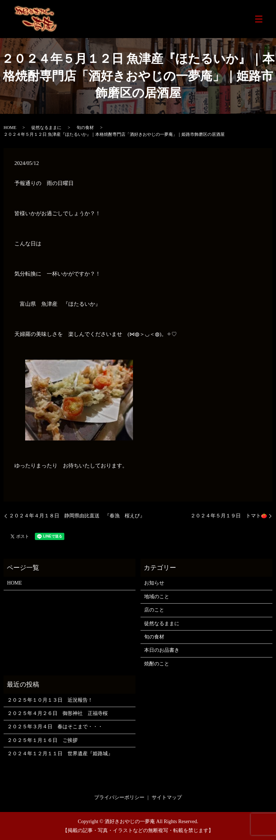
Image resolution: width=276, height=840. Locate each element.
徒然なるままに (46, 127)
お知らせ (154, 583)
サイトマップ (167, 797)
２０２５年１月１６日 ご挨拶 (42, 740)
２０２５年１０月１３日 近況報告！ (50, 700)
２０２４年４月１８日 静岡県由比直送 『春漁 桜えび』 (77, 515)
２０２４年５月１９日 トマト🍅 (228, 515)
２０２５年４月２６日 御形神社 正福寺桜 (57, 713)
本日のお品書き (161, 650)
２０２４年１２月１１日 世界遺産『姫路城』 (60, 753)
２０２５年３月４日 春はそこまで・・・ (55, 726)
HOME (10, 127)
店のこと (154, 610)
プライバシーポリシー (119, 797)
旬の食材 (85, 127)
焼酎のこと (156, 663)
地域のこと (156, 596)
